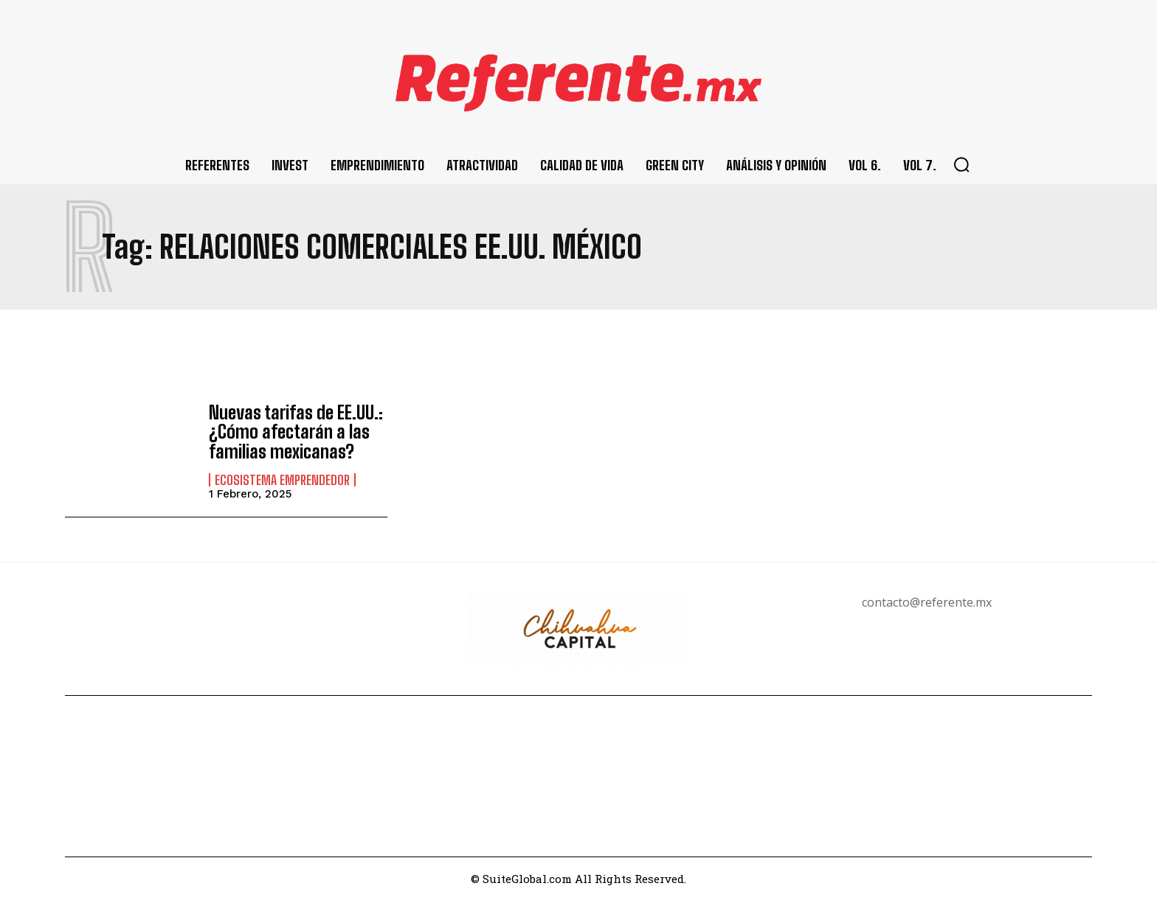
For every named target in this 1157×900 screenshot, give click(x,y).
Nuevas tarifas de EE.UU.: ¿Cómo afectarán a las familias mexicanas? (296, 432)
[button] (961, 164)
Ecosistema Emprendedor (282, 479)
